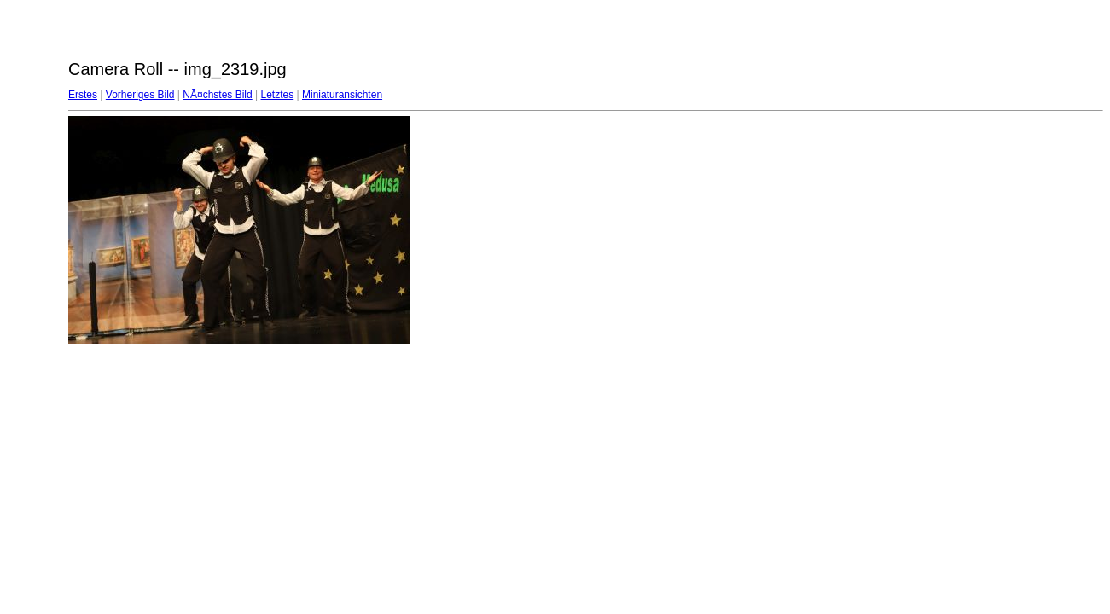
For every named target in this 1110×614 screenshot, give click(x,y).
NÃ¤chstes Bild (217, 95)
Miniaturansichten (342, 95)
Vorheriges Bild (140, 95)
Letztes (277, 95)
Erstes (82, 95)
